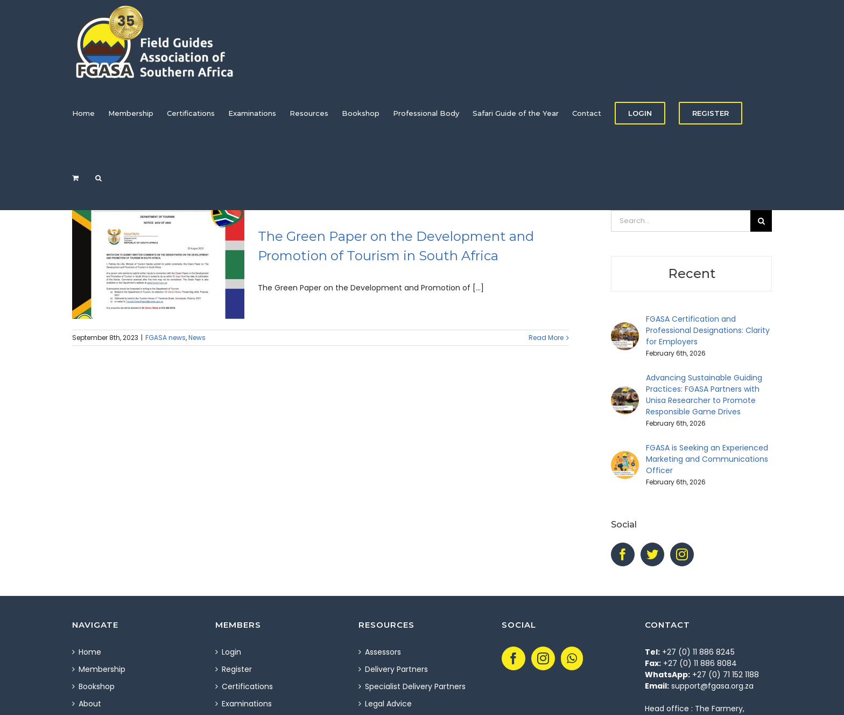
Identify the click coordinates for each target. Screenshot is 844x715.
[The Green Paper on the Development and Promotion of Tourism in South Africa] (158, 264)
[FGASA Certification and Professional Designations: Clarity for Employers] (625, 327)
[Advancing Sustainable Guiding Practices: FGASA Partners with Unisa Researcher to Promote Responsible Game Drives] (625, 391)
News (197, 337)
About (90, 703)
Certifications (247, 686)
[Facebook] (623, 554)
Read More (546, 337)
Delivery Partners (396, 669)
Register (237, 669)
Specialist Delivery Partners (415, 686)
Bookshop (97, 686)
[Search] (98, 177)
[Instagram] (682, 554)
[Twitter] (652, 554)
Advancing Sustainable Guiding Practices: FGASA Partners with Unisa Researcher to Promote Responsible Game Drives (704, 394)
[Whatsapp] (572, 658)
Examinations (247, 703)
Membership (102, 669)
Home (90, 652)
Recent (691, 273)
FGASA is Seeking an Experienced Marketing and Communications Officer (707, 459)
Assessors (383, 652)
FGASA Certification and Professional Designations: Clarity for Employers (708, 330)
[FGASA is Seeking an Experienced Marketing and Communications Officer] (625, 456)
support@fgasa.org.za (712, 686)
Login (231, 652)
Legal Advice (388, 703)
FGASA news (165, 337)
